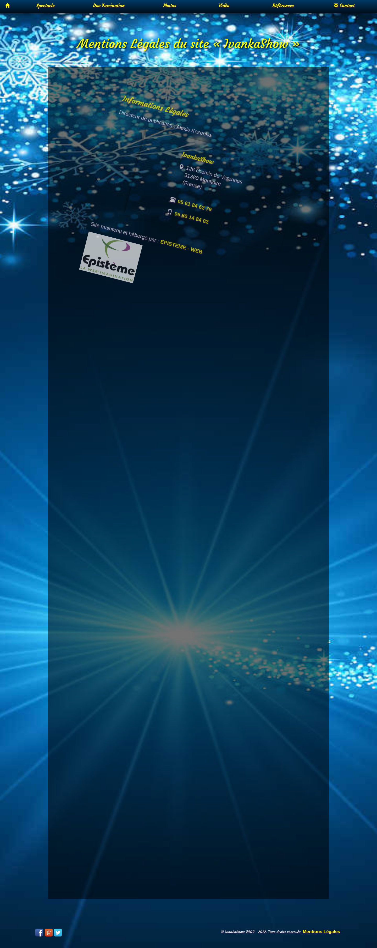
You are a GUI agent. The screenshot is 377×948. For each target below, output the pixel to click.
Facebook (39, 932)
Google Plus (49, 932)
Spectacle (45, 6)
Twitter (58, 932)
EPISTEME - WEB (184, 264)
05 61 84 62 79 (204, 225)
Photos (169, 6)
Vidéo (224, 6)
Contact (344, 6)
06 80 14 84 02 (199, 236)
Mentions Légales (321, 931)
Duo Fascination (109, 6)
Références (283, 6)
